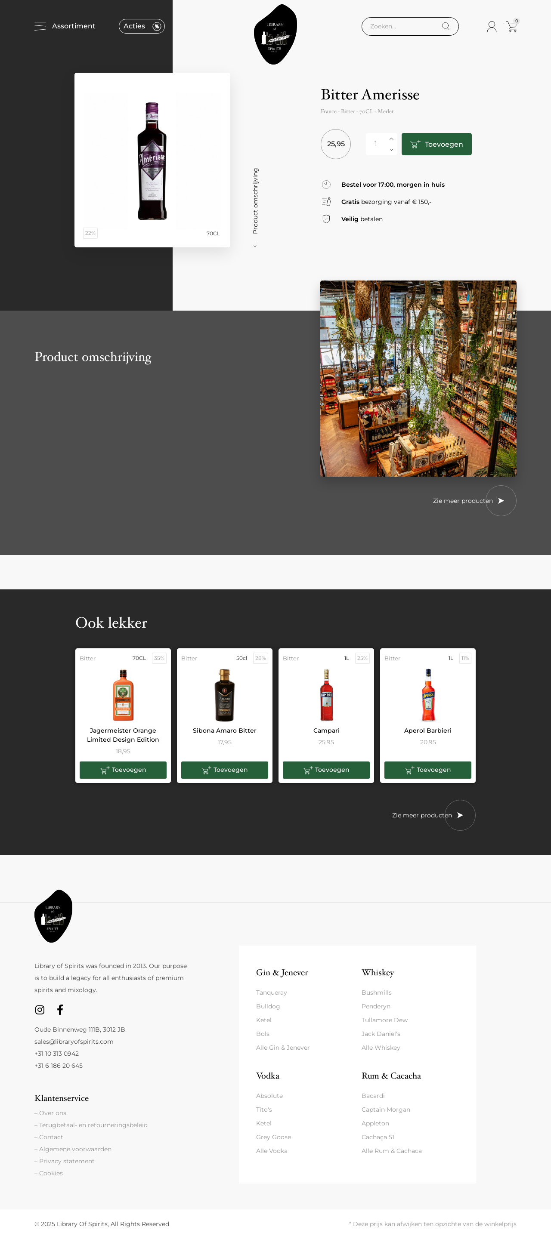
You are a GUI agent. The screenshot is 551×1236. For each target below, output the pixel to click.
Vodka (267, 1075)
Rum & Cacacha (391, 1075)
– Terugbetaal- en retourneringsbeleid (91, 1125)
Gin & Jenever (282, 972)
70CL (366, 111)
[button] (123, 770)
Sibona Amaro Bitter (225, 730)
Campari (326, 730)
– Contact (48, 1137)
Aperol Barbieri (428, 730)
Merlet (386, 111)
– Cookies (48, 1173)
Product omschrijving (255, 201)
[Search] (445, 26)
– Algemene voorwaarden (72, 1149)
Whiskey (378, 972)
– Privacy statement (64, 1161)
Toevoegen (443, 144)
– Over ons (50, 1113)
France (329, 111)
